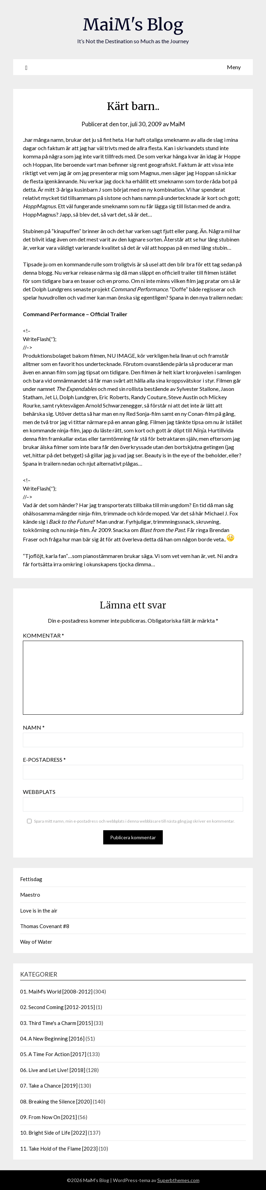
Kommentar (43, 635)
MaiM (177, 124)
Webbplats (39, 791)
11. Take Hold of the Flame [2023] (59, 1148)
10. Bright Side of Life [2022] (53, 1132)
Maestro (30, 894)
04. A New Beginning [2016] (52, 1038)
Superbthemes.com (178, 1180)
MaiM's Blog (133, 24)
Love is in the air (38, 910)
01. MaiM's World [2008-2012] (56, 991)
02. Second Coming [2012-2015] (57, 1007)
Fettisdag (31, 879)
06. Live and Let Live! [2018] (52, 1070)
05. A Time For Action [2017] (53, 1054)
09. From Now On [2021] (48, 1117)
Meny (234, 67)
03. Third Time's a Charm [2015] (56, 1023)
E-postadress (44, 759)
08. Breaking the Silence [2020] (56, 1101)
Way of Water (36, 942)
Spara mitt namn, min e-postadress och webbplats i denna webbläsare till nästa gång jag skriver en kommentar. (134, 821)
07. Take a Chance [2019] (49, 1085)
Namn (34, 727)
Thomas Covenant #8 (44, 926)
